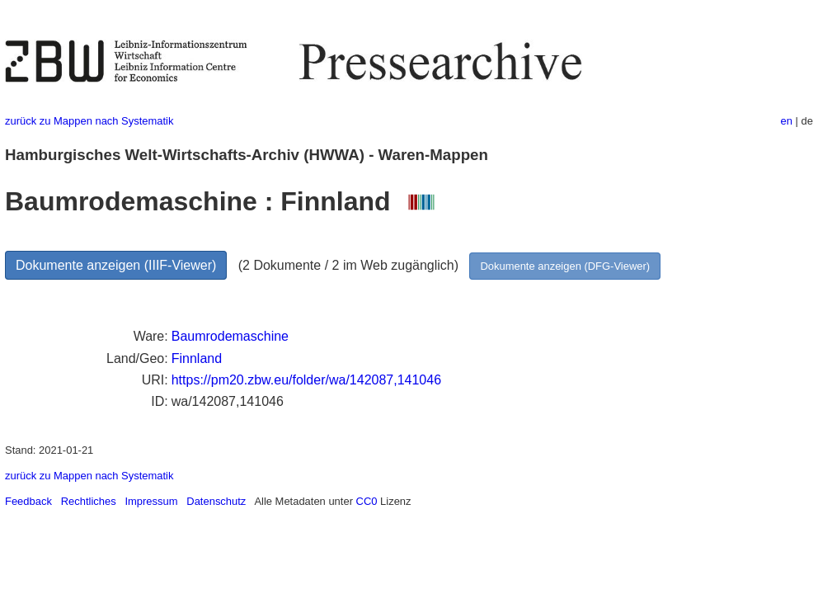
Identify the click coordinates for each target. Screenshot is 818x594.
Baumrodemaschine (230, 336)
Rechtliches (88, 501)
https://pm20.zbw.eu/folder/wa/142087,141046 (306, 380)
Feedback (28, 501)
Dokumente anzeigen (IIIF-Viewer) (116, 265)
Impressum (151, 501)
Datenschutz (216, 501)
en (786, 121)
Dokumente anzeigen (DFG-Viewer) (565, 266)
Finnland (197, 358)
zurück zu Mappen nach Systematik (89, 121)
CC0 (367, 501)
